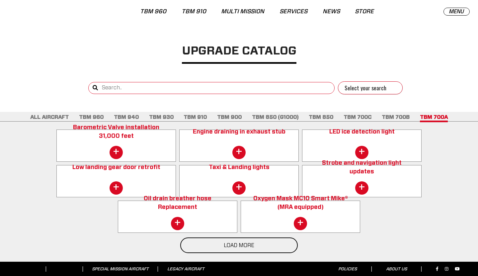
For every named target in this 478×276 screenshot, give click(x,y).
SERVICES (293, 12)
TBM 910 (193, 12)
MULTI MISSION (242, 12)
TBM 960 (153, 12)
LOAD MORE (239, 245)
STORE (364, 12)
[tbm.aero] (40, 14)
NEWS (331, 12)
